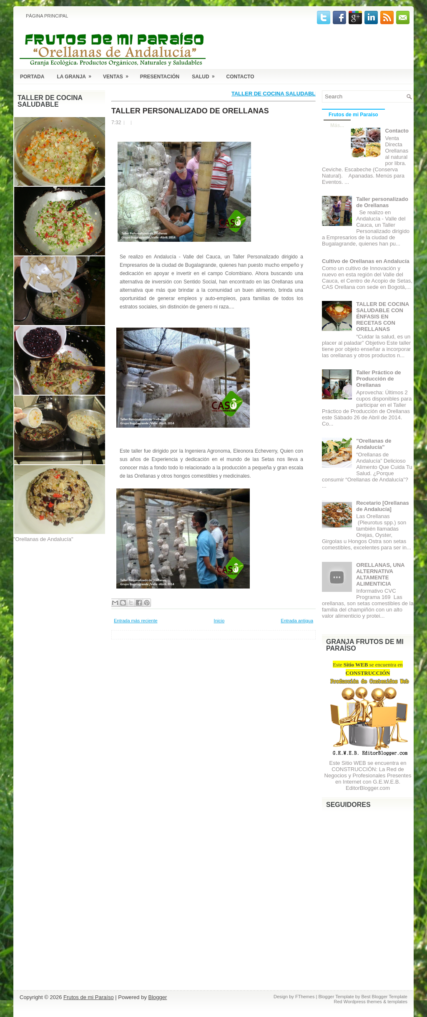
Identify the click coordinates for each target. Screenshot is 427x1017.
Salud (206, 75)
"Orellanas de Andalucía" (373, 444)
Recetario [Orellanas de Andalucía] (382, 506)
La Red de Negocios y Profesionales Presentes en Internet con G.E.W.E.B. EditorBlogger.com (368, 778)
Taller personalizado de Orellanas (190, 111)
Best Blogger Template (384, 996)
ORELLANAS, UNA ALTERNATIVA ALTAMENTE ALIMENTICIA (380, 574)
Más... (337, 125)
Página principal (47, 15)
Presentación (159, 77)
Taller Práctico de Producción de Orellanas (378, 378)
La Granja (77, 75)
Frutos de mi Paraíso (353, 115)
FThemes (304, 996)
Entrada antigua (297, 620)
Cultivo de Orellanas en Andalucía (365, 261)
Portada (32, 77)
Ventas (118, 75)
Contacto (240, 77)
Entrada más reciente (136, 620)
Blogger (157, 997)
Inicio (219, 620)
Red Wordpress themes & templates (370, 1001)
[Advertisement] (55, 590)
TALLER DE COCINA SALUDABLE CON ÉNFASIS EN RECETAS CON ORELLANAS (382, 316)
